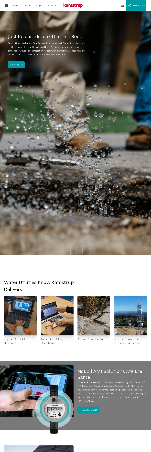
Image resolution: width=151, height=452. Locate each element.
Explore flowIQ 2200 (88, 410)
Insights (39, 5)
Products (16, 5)
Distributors (52, 5)
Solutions (28, 5)
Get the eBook (16, 64)
